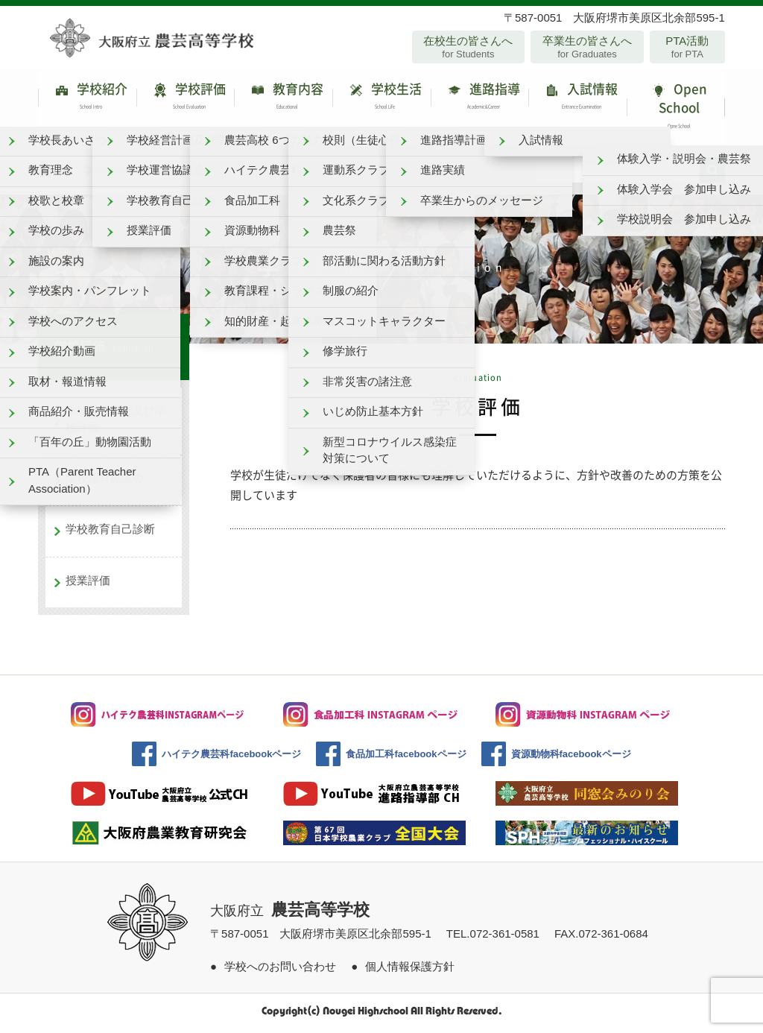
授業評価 (88, 584)
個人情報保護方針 (410, 970)
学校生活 (381, 100)
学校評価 (185, 100)
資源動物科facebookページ (571, 759)
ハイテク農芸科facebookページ (231, 759)
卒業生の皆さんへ (586, 47)
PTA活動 (687, 47)
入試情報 (577, 100)
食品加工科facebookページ (406, 759)
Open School (676, 110)
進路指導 (480, 100)
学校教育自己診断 (110, 534)
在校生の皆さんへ (468, 47)
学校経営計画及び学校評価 (116, 423)
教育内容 (283, 100)
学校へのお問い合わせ (280, 970)
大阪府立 (290, 916)
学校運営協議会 (105, 482)
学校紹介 (87, 100)
